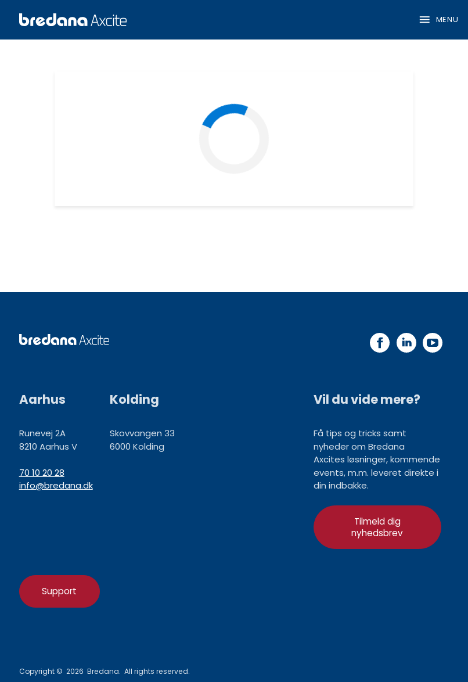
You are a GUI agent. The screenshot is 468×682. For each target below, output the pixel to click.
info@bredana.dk (56, 485)
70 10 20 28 (41, 472)
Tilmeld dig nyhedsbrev (377, 527)
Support (59, 591)
